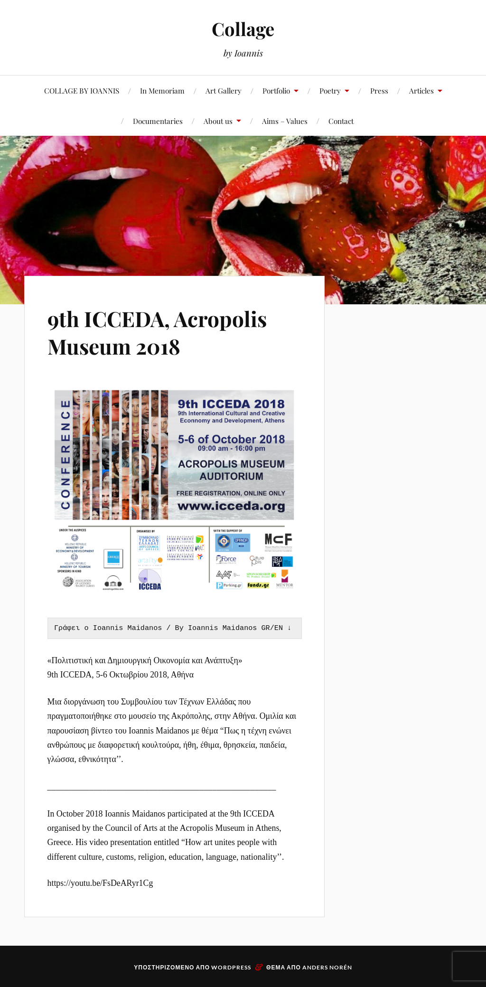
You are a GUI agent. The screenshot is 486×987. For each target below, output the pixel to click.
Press (379, 90)
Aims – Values (285, 121)
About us (218, 121)
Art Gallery (224, 90)
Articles (421, 90)
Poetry (330, 90)
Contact (341, 121)
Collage (243, 29)
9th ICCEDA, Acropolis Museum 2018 (157, 331)
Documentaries (158, 121)
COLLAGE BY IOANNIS (81, 90)
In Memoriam (162, 90)
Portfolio (276, 90)
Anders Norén (327, 967)
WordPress (231, 967)
